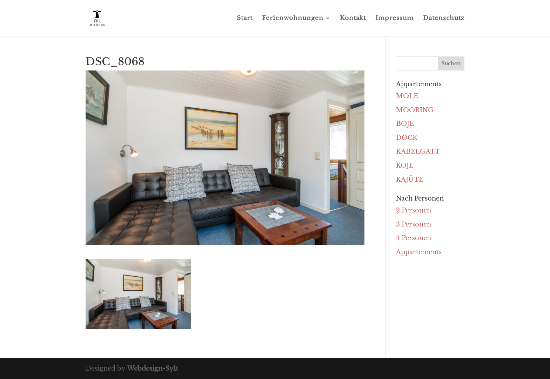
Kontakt (353, 19)
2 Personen (413, 210)
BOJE (405, 124)
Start (245, 19)
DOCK (406, 138)
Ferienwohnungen (292, 19)
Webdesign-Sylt (152, 368)
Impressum (394, 19)
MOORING (415, 110)
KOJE (405, 165)
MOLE (407, 96)
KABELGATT (418, 151)
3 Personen (413, 224)
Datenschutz (443, 19)
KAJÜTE (409, 179)
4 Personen (413, 238)
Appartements (419, 252)
